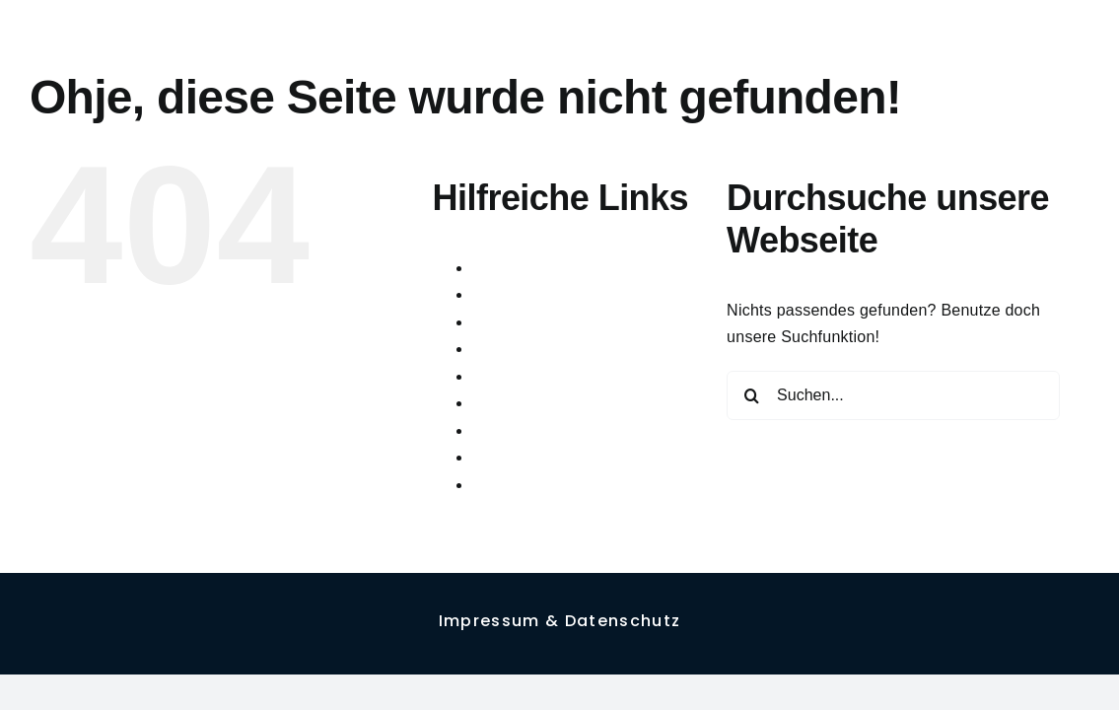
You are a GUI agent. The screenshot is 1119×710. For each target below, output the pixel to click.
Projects (501, 457)
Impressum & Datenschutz (567, 430)
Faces (494, 348)
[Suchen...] (893, 395)
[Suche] (751, 395)
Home (494, 402)
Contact (500, 294)
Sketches (505, 484)
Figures (499, 376)
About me (506, 267)
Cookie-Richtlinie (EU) (552, 322)
